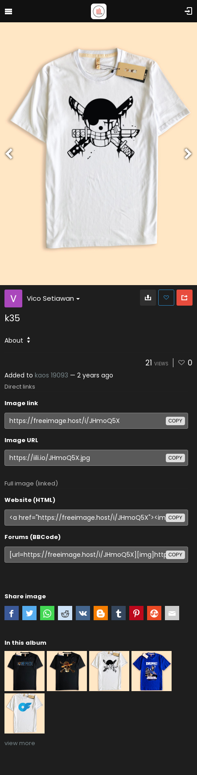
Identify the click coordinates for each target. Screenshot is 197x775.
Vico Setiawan (53, 298)
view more (19, 743)
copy (175, 420)
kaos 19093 (51, 375)
